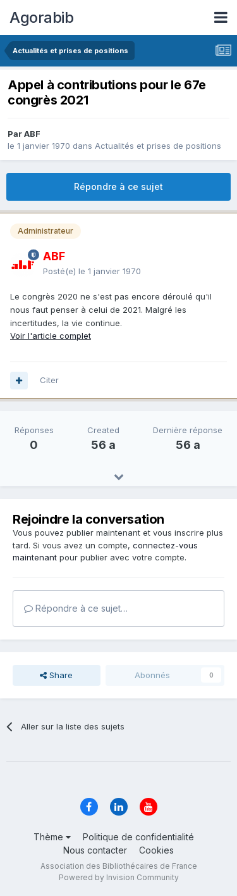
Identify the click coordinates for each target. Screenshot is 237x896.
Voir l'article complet (50, 336)
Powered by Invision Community (119, 877)
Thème (52, 836)
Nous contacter (95, 850)
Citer (49, 380)
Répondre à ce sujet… (76, 608)
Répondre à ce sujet (118, 186)
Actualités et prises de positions (158, 146)
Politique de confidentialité (138, 836)
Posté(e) (92, 271)
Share (56, 675)
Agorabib (41, 17)
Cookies (156, 850)
